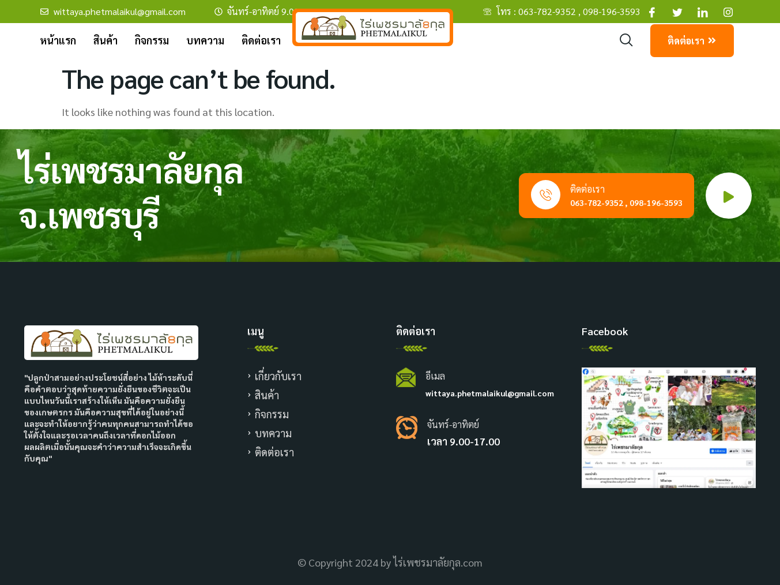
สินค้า (105, 40)
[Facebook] (652, 11)
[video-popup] (729, 195)
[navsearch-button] (626, 39)
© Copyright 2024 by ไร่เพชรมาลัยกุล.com (390, 562)
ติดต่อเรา (261, 40)
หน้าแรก (58, 40)
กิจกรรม (152, 40)
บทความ (205, 40)
